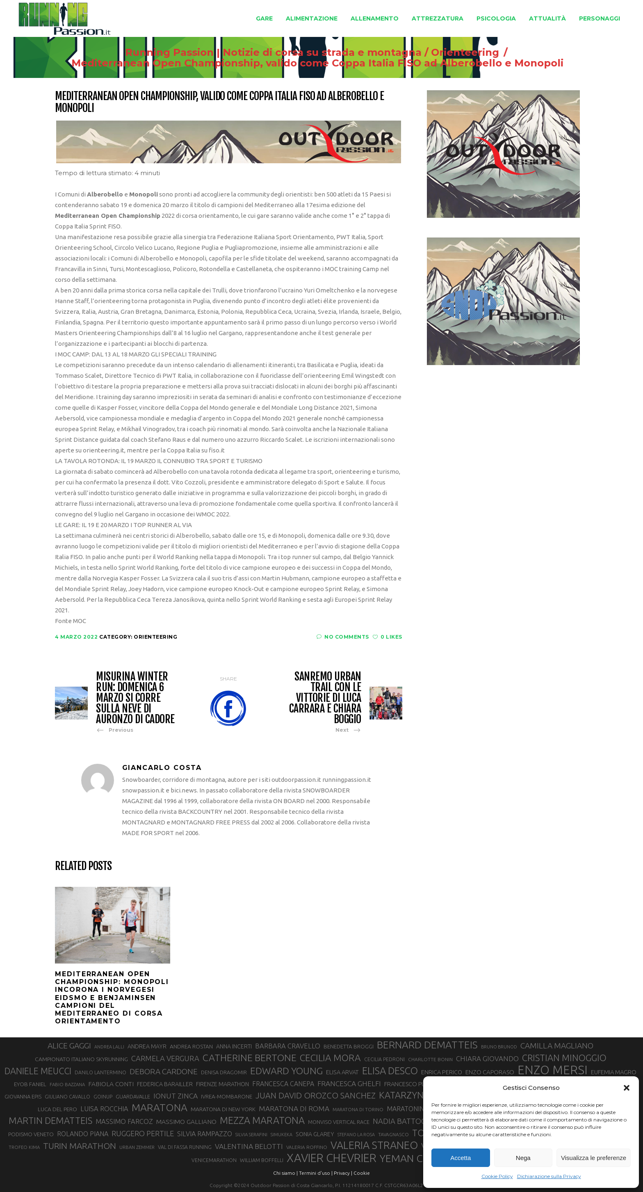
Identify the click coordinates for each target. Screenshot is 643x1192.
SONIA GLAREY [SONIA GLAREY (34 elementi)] (315, 1134)
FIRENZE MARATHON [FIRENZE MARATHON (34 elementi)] (222, 1084)
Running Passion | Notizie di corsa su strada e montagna (271, 52)
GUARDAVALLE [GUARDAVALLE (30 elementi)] (133, 1096)
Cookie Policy (497, 1176)
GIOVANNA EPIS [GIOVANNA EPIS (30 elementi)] (23, 1096)
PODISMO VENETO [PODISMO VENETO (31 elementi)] (31, 1134)
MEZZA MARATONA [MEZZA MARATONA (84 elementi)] (262, 1120)
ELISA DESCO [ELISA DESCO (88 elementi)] (390, 1071)
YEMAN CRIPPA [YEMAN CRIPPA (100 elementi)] (415, 1158)
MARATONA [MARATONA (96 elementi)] (159, 1107)
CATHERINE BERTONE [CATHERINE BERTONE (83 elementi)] (249, 1057)
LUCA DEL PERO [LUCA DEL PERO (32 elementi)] (57, 1109)
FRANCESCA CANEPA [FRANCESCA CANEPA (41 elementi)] (283, 1083)
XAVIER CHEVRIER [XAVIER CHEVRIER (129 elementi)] (331, 1158)
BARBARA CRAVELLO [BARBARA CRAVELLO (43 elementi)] (287, 1046)
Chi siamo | (285, 1173)
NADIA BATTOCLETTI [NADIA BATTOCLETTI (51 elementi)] (409, 1121)
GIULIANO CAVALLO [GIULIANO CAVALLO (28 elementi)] (67, 1096)
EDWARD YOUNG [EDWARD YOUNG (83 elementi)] (286, 1070)
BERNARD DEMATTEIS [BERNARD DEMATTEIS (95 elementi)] (427, 1044)
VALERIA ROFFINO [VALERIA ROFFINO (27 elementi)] (306, 1147)
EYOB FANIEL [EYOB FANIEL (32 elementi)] (30, 1084)
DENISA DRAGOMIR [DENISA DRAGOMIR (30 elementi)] (224, 1072)
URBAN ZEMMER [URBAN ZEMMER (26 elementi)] (137, 1147)
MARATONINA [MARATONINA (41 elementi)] (407, 1108)
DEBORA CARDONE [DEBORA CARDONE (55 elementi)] (164, 1071)
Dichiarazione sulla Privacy (549, 1176)
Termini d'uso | (316, 1173)
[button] (626, 1088)
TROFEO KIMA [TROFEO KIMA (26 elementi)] (24, 1147)
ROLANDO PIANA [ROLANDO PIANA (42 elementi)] (82, 1133)
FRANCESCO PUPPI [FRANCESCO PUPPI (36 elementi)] (408, 1083)
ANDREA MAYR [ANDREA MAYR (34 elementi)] (147, 1046)
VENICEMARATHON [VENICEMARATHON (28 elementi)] (214, 1160)
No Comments (343, 637)
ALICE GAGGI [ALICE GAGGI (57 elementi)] (69, 1045)
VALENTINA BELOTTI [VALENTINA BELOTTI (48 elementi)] (249, 1146)
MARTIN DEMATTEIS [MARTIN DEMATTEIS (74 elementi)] (50, 1120)
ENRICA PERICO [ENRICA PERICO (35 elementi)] (441, 1072)
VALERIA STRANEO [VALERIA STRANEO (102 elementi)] (374, 1145)
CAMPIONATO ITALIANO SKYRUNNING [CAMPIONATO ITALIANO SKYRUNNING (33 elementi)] (81, 1059)
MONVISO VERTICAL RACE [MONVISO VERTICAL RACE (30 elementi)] (338, 1122)
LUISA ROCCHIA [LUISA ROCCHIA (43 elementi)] (104, 1108)
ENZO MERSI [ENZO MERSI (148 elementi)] (553, 1070)
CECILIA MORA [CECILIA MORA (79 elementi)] (330, 1058)
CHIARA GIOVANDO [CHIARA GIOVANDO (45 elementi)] (487, 1058)
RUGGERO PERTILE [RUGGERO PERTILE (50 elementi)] (143, 1133)
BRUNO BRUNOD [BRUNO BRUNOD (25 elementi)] (499, 1046)
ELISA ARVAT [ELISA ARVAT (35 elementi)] (342, 1072)
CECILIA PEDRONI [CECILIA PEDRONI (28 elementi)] (384, 1059)
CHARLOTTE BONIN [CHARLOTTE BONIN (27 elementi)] (430, 1059)
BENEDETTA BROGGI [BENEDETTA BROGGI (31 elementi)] (349, 1047)
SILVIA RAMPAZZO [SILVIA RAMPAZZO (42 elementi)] (204, 1133)
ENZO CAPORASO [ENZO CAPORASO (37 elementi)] (489, 1072)
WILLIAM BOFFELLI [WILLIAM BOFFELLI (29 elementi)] (261, 1160)
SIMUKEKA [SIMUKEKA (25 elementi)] (281, 1134)
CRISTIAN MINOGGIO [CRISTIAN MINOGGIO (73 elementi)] (564, 1058)
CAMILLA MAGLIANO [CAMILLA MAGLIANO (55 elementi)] (556, 1045)
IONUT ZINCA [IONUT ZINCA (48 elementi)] (175, 1096)
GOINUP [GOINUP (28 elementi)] (102, 1096)
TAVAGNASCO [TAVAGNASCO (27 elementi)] (393, 1134)
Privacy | (343, 1173)
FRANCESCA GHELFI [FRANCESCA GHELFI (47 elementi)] (349, 1083)
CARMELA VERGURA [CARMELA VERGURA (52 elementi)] (165, 1058)
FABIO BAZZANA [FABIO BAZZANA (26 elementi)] (67, 1084)
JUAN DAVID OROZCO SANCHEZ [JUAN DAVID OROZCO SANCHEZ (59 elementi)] (315, 1095)
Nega (523, 1157)
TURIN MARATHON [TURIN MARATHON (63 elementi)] (79, 1146)
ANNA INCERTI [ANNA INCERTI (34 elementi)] (234, 1046)
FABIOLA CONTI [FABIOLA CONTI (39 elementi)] (111, 1083)
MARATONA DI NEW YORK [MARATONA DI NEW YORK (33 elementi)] (223, 1109)
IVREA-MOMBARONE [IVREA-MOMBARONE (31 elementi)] (226, 1097)
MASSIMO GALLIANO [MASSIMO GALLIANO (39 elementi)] (186, 1121)
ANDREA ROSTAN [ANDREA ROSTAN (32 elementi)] (191, 1046)
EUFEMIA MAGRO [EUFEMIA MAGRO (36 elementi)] (613, 1072)
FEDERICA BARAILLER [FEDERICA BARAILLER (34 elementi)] (165, 1084)
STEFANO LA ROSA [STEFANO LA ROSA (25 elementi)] (356, 1134)
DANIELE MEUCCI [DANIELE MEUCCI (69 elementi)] (38, 1071)
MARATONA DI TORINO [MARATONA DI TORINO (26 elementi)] (358, 1109)
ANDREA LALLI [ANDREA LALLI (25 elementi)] (109, 1046)
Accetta (460, 1157)
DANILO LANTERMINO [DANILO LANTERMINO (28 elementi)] (100, 1072)
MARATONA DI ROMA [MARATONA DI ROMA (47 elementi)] (294, 1108)
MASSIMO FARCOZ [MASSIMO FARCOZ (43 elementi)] (124, 1121)
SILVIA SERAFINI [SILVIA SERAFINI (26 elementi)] (251, 1134)
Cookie (361, 1173)
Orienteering (463, 52)
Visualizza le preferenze (593, 1157)
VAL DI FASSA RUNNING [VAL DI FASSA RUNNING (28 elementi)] (185, 1147)
